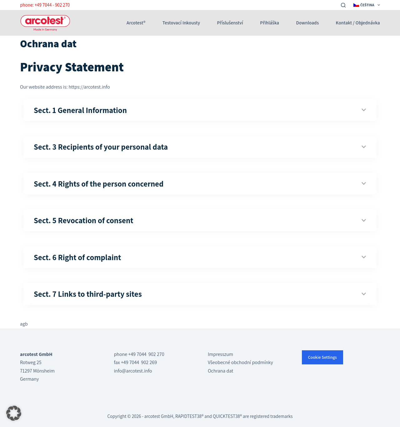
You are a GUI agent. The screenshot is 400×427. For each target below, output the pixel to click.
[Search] (343, 5)
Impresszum (220, 354)
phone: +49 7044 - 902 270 (45, 5)
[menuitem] (366, 5)
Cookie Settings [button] (322, 357)
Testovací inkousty (181, 23)
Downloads (307, 23)
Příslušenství (230, 23)
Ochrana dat (220, 371)
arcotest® (136, 23)
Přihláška (269, 23)
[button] (14, 413)
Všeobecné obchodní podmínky (240, 362)
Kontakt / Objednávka (358, 23)
